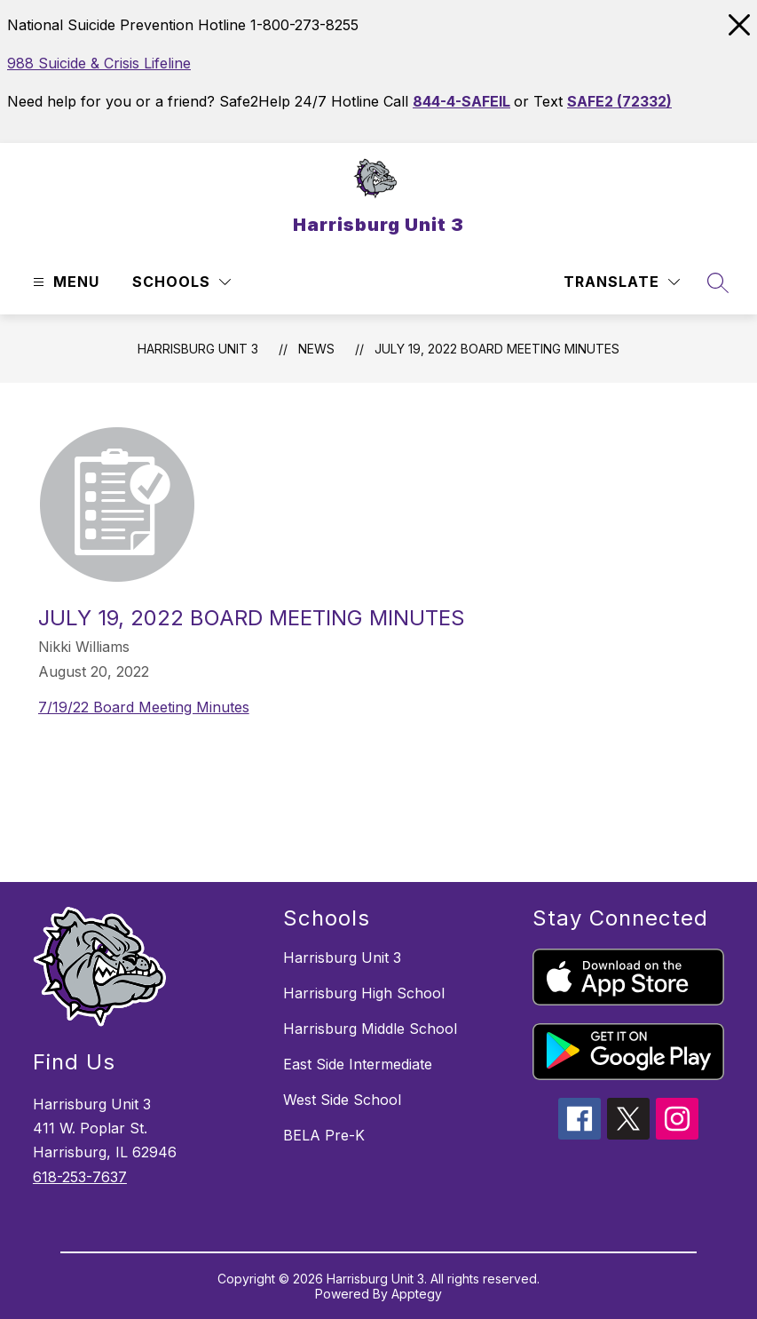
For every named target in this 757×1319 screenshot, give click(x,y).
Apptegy (416, 1293)
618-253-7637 (80, 1177)
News (316, 348)
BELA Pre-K (324, 1135)
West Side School (342, 1099)
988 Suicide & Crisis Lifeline (99, 63)
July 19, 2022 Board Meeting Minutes (497, 348)
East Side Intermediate (357, 1064)
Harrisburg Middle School (370, 1028)
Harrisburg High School (364, 993)
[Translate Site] (621, 282)
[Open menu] (63, 282)
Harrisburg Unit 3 (198, 348)
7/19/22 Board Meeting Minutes (143, 707)
